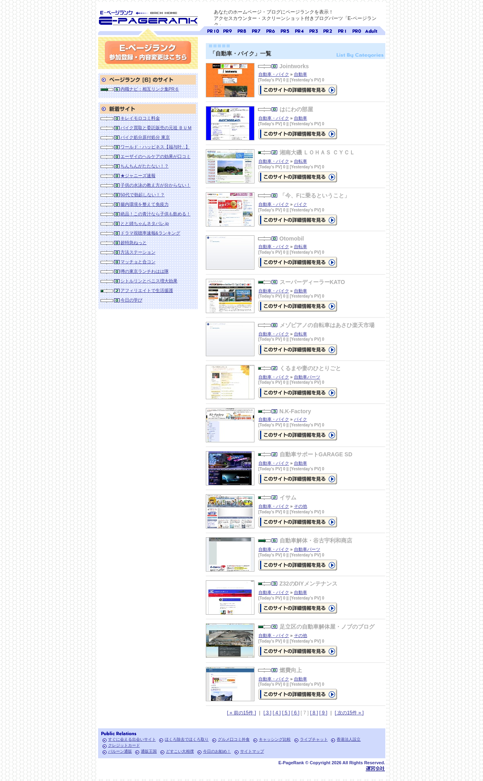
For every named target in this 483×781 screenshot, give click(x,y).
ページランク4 (299, 30)
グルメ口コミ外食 (234, 739)
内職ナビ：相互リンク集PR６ (149, 89)
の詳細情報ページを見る (297, 90)
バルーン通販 (120, 751)
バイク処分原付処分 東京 (145, 137)
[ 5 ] (286, 713)
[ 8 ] (314, 713)
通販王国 (149, 751)
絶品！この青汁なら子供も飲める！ (155, 213)
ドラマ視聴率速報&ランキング (150, 233)
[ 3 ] (267, 713)
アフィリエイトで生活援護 (146, 290)
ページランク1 (342, 30)
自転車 (300, 161)
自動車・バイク (273, 74)
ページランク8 (242, 30)
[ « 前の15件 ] (241, 713)
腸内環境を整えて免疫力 (144, 204)
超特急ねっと (133, 242)
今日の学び (131, 300)
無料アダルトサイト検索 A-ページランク (371, 30)
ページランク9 (227, 30)
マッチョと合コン (138, 261)
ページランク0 (356, 30)
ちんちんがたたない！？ (144, 166)
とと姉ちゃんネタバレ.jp (144, 223)
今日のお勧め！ (217, 751)
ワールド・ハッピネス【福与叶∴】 (155, 146)
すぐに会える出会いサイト (132, 739)
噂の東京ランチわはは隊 (144, 271)
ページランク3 (313, 30)
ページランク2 (328, 30)
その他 (300, 506)
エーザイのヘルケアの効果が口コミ (155, 156)
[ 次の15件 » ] (349, 713)
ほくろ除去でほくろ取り (187, 739)
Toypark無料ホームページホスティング (375, 768)
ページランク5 (285, 30)
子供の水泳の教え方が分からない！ (155, 185)
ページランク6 (270, 30)
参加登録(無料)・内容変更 (148, 52)
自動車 (300, 74)
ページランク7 (256, 30)
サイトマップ (252, 751)
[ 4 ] (277, 713)
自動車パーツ (307, 377)
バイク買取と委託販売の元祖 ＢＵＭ (156, 127)
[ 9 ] (323, 713)
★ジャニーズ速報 (138, 175)
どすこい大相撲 (180, 751)
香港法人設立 (349, 739)
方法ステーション (138, 252)
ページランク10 (213, 30)
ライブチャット (314, 739)
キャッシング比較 (275, 739)
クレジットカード (124, 745)
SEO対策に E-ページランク (148, 16)
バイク (300, 204)
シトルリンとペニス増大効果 (148, 280)
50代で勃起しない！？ (142, 194)
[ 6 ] (295, 713)
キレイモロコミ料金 (140, 118)
